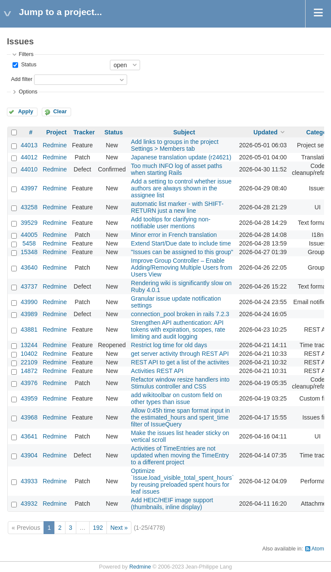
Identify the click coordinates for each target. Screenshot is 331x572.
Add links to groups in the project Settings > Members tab (175, 145)
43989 (29, 314)
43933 (29, 481)
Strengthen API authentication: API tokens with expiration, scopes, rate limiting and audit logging (178, 329)
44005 (29, 234)
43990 (29, 301)
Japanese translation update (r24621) (181, 157)
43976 (29, 382)
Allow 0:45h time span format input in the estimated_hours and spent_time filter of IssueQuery (180, 417)
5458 (29, 243)
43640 (29, 267)
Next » (119, 527)
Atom (318, 549)
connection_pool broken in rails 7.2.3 (180, 314)
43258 (29, 207)
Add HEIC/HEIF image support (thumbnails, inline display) (172, 503)
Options (28, 92)
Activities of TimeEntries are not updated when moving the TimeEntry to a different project (180, 455)
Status (27, 65)
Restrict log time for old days (169, 345)
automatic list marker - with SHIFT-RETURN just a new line (177, 207)
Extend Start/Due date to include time (181, 243)
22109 (29, 362)
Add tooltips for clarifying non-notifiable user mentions (170, 223)
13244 (29, 345)
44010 (29, 169)
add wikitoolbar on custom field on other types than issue (176, 398)
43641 (29, 436)
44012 (29, 157)
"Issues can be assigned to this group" (182, 252)
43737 (29, 286)
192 (98, 527)
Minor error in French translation (174, 234)
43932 (29, 503)
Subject (184, 132)
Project (56, 132)
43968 (29, 417)
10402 (29, 353)
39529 (29, 222)
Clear (60, 112)
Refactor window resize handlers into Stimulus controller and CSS (180, 383)
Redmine (55, 145)
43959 (29, 398)
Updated (265, 132)
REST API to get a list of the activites (180, 362)
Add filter (21, 79)
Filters (26, 54)
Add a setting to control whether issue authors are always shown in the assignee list (181, 188)
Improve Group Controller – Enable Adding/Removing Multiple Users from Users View (181, 267)
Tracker (84, 132)
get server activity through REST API (180, 353)
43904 (29, 455)
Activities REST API (157, 370)
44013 (29, 145)
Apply (25, 112)
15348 (29, 252)
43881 (29, 329)
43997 (29, 188)
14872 (29, 370)
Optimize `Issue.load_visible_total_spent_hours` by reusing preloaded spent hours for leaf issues (182, 481)
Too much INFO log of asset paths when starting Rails (176, 169)
